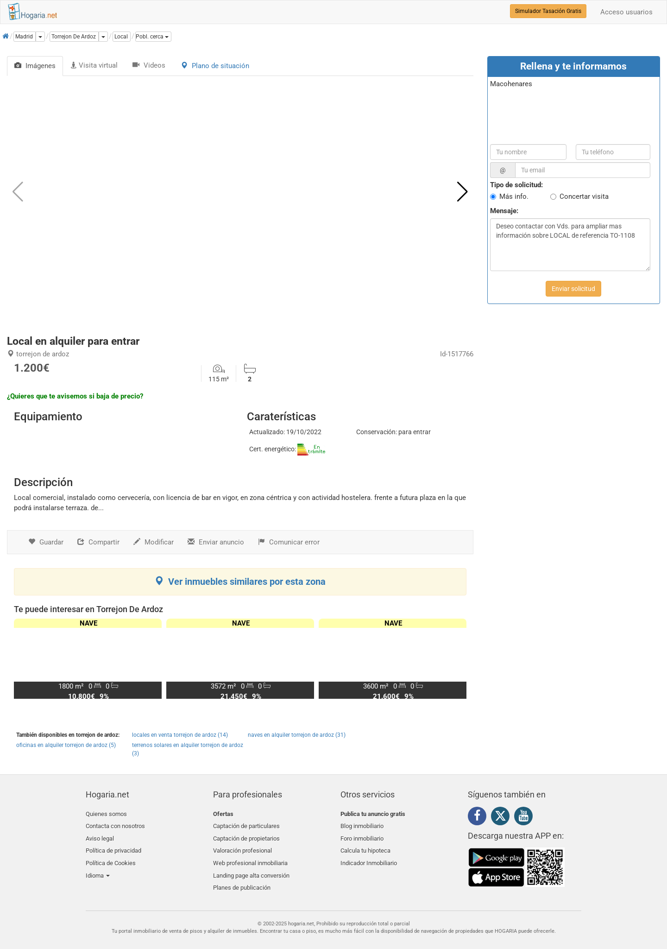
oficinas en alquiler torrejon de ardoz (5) (66, 745)
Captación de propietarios (246, 835)
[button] (153, 37)
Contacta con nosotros (115, 824)
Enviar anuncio (216, 542)
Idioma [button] (98, 868)
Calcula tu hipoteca (365, 846)
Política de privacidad (113, 846)
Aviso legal (100, 835)
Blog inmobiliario (362, 824)
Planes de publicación (242, 879)
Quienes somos (106, 813)
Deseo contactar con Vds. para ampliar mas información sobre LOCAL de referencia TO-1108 (570, 244)
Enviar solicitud (573, 288)
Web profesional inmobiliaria (250, 857)
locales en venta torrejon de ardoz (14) (180, 735)
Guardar (45, 542)
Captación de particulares (246, 824)
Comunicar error (289, 542)
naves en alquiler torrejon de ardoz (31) (297, 735)
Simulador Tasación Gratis (548, 11)
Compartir (98, 542)
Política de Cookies (111, 857)
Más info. (514, 196)
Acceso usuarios (626, 12)
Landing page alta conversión (251, 868)
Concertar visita (584, 196)
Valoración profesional (242, 846)
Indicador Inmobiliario (368, 857)
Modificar (153, 542)
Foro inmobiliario (362, 835)
